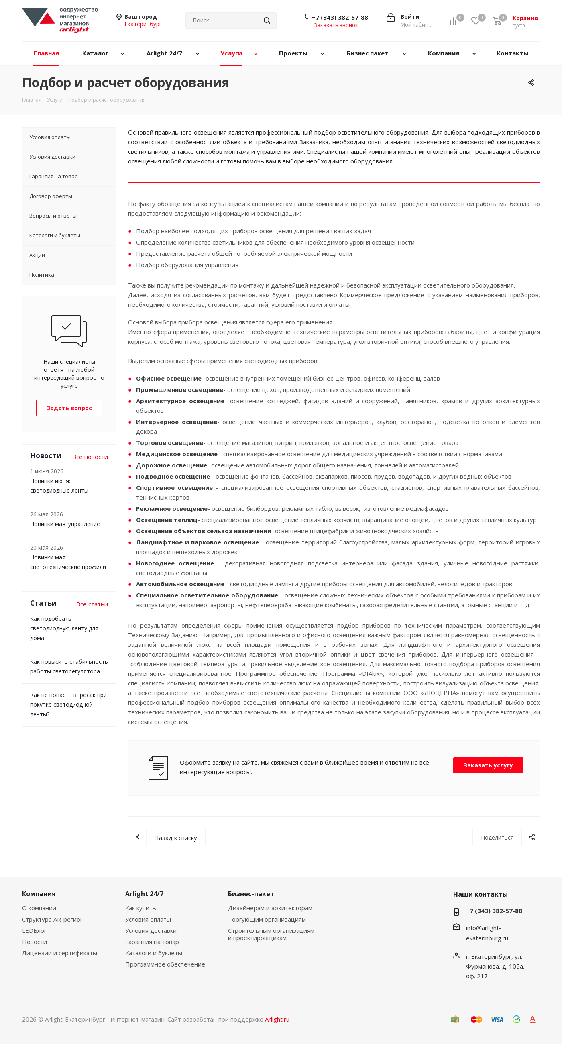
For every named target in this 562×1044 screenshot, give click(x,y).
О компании (39, 908)
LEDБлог (34, 930)
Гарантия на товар (152, 942)
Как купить (140, 908)
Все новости (90, 457)
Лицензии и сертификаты (59, 953)
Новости (34, 942)
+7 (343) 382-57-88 (340, 17)
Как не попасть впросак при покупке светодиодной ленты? (68, 704)
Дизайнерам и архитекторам (270, 908)
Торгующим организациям (267, 919)
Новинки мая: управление (65, 524)
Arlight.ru (277, 1019)
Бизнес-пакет (251, 893)
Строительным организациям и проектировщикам (271, 934)
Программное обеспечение (165, 964)
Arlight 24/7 (144, 893)
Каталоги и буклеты (153, 953)
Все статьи (92, 604)
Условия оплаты (148, 919)
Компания (39, 893)
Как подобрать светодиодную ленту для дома (64, 628)
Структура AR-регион (53, 919)
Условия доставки (151, 930)
